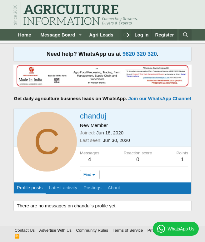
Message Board (57, 34)
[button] (80, 35)
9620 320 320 (139, 54)
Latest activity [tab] (63, 187)
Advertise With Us (55, 230)
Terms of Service (128, 230)
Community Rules (92, 230)
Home (24, 34)
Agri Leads (101, 34)
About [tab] (114, 187)
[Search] (185, 35)
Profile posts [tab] (30, 187)
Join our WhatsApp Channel (159, 98)
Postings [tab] (92, 187)
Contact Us (25, 230)
